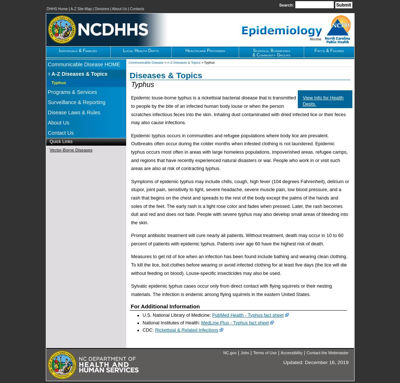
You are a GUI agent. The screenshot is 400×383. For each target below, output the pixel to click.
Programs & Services (72, 92)
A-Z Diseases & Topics (80, 74)
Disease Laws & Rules (74, 112)
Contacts (137, 9)
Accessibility (292, 353)
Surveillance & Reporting (76, 102)
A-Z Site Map (81, 9)
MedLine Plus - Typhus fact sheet (235, 322)
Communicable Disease (146, 62)
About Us (119, 9)
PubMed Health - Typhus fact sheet (248, 315)
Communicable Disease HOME (84, 64)
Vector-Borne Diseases (71, 150)
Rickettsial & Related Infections (186, 330)
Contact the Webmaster (327, 353)
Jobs (245, 353)
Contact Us (61, 133)
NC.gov (230, 353)
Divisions (102, 9)
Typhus (59, 82)
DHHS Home (57, 9)
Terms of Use (265, 353)
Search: (287, 5)
